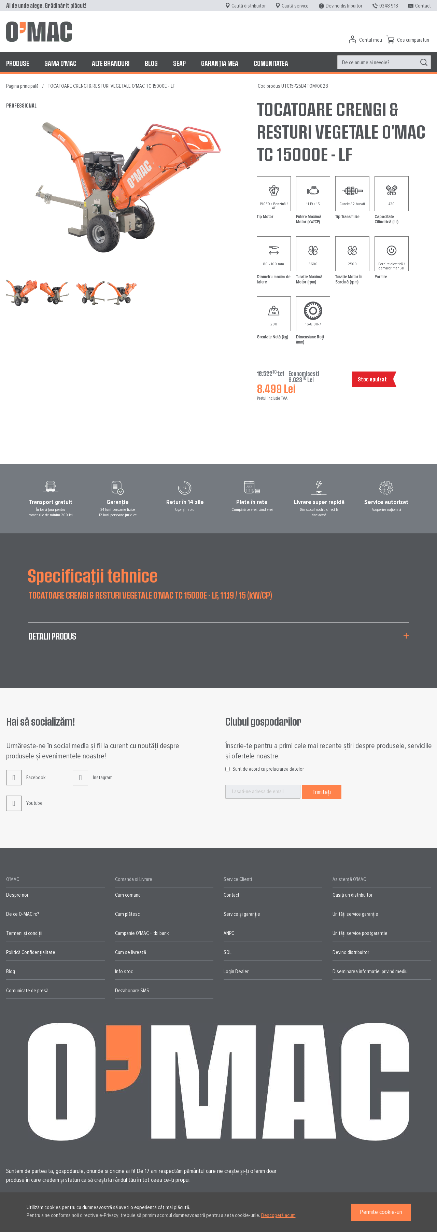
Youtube (24, 808)
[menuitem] (17, 63)
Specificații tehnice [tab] (93, 575)
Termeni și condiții (24, 933)
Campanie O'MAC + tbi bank (142, 933)
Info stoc (124, 971)
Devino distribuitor (344, 6)
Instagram (93, 783)
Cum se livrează (130, 952)
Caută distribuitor (248, 6)
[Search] (423, 62)
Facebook (25, 783)
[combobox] (384, 62)
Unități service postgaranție (360, 933)
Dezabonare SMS (132, 991)
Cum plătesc (127, 914)
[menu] (218, 63)
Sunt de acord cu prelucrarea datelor (268, 769)
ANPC (229, 933)
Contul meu (370, 40)
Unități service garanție (355, 914)
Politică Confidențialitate (30, 952)
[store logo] (39, 32)
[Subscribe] (321, 792)
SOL (227, 952)
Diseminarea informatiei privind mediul (371, 971)
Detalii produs (52, 636)
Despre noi (17, 895)
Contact (423, 6)
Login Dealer (236, 971)
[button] (57, 292)
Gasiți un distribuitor (352, 895)
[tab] (218, 640)
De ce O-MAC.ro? (22, 914)
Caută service (295, 6)
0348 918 (388, 6)
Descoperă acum (278, 1215)
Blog (10, 971)
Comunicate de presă (27, 991)
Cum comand (128, 895)
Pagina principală (22, 86)
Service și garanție (242, 914)
